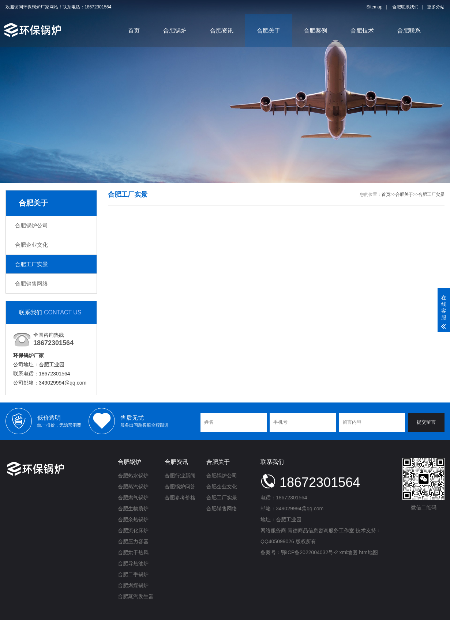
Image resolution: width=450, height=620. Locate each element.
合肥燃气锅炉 (133, 497)
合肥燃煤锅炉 (133, 585)
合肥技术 (362, 30)
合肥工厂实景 (31, 264)
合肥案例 (315, 30)
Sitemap (374, 7)
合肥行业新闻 (180, 476)
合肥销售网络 (31, 283)
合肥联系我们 (405, 7)
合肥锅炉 (175, 30)
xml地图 (349, 552)
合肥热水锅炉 (133, 476)
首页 (134, 30)
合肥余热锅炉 (133, 519)
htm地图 (368, 552)
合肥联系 (409, 30)
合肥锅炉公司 (31, 225)
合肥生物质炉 (133, 508)
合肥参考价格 (180, 497)
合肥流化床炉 (133, 530)
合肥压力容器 (133, 541)
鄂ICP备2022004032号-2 (309, 552)
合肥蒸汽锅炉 (133, 486)
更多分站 (436, 7)
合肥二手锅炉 (133, 574)
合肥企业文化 (31, 245)
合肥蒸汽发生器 (136, 596)
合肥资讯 (221, 30)
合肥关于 (268, 30)
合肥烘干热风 (133, 552)
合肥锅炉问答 (180, 486)
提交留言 (426, 422)
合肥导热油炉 (133, 563)
